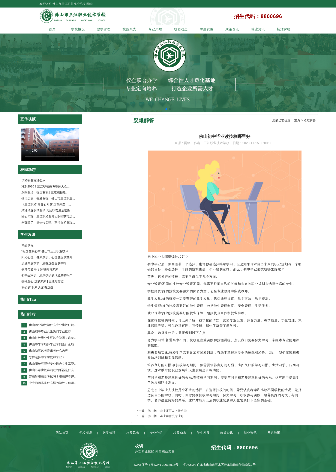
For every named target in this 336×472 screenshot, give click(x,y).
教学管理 (104, 29)
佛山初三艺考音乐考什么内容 (48, 350)
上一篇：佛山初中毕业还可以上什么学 (161, 411)
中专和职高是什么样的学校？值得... (52, 383)
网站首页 (62, 432)
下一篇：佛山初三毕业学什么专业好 (160, 416)
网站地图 (273, 432)
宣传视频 (28, 119)
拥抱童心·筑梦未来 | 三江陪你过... (43, 281)
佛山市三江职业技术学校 (69, 3)
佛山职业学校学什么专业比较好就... (52, 325)
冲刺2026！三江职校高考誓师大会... (45, 186)
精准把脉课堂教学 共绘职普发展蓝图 (45, 210)
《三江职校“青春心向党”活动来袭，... (46, 204)
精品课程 (27, 245)
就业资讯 (258, 29)
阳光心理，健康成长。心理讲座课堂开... (48, 257)
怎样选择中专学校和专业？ (47, 357)
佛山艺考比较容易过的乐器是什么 (51, 370)
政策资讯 (232, 29)
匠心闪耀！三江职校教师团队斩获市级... (48, 216)
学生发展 (206, 29)
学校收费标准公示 (33, 180)
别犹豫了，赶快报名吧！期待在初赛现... (48, 222)
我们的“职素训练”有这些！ (38, 287)
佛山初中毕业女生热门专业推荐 (50, 331)
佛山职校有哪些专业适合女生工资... (52, 363)
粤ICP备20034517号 (164, 464)
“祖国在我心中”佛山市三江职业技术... (46, 251)
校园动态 (181, 29)
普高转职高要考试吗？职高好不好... (52, 376)
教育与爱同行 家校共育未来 (39, 269)
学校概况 (78, 29)
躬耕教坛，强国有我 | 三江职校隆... (44, 192)
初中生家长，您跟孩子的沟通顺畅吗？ (46, 275)
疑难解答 (284, 29)
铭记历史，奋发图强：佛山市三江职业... (48, 198)
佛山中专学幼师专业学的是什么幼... (52, 344)
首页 (52, 29)
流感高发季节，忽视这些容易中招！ (45, 263)
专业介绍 (155, 29)
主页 (297, 120)
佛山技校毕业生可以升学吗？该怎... (52, 338)
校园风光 (129, 29)
